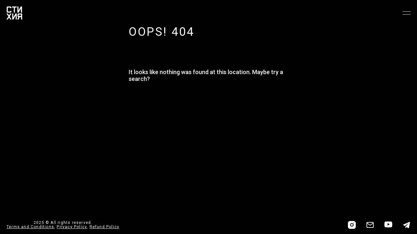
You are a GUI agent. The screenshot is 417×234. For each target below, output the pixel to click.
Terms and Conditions (30, 227)
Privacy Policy (72, 227)
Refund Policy (105, 227)
